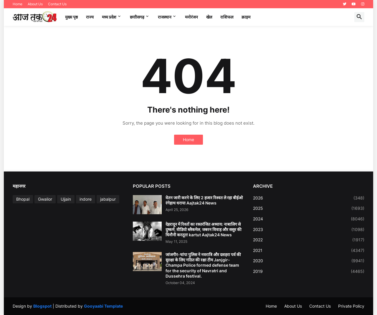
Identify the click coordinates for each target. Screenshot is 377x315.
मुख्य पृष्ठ (71, 16)
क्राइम (246, 16)
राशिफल (226, 16)
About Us (35, 4)
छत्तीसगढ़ (137, 16)
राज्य (90, 16)
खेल (209, 16)
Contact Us (57, 4)
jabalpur (108, 199)
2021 (308, 250)
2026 (308, 198)
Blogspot (42, 306)
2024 (308, 219)
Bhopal (22, 199)
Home (17, 4)
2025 (308, 208)
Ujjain (66, 199)
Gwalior (45, 199)
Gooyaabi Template (103, 306)
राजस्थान (164, 16)
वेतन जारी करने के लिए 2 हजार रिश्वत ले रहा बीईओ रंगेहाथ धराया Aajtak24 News (204, 200)
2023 (308, 229)
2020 (308, 261)
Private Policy (351, 306)
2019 (308, 271)
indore (86, 199)
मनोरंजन (191, 16)
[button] (359, 17)
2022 (308, 240)
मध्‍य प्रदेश (109, 16)
